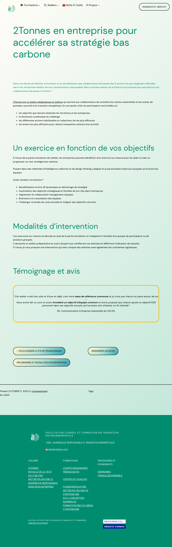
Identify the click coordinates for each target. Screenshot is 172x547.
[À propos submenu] (99, 5)
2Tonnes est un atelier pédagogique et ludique (38, 102)
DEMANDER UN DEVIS (103, 350)
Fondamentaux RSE (74, 486)
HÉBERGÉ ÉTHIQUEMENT (38, 523)
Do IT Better (35, 475)
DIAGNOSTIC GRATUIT (154, 6)
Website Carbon (114, 526)
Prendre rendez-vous (58, 449)
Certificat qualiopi (75, 479)
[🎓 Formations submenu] (39, 5)
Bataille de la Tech (40, 471)
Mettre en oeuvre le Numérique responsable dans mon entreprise (43, 483)
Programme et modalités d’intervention (41, 362)
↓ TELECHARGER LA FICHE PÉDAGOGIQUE (39, 350)
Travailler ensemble (110, 475)
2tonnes (33, 468)
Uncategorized (39, 391)
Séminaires (104, 471)
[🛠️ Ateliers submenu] (58, 5)
